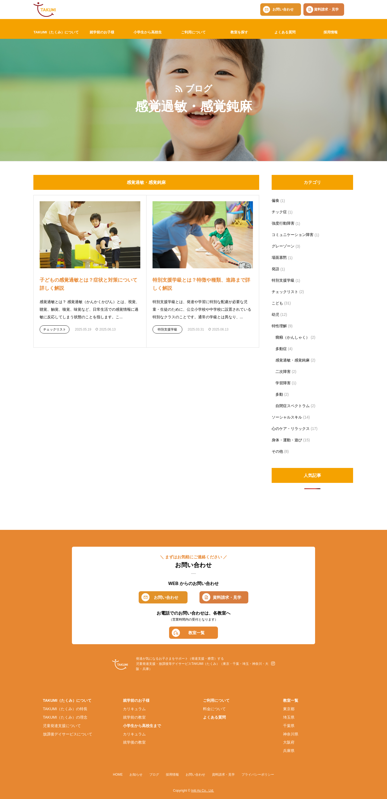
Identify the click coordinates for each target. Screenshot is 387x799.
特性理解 (279, 326)
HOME (118, 774)
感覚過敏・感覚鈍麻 (292, 360)
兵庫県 (288, 750)
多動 (279, 394)
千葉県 (288, 725)
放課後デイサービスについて (67, 734)
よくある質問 (285, 32)
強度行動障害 (283, 223)
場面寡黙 (279, 257)
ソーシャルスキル (287, 417)
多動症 (281, 349)
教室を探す (239, 32)
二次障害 (283, 371)
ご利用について (193, 32)
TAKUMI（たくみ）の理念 (65, 717)
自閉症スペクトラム (292, 406)
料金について (214, 709)
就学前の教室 (134, 717)
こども (277, 303)
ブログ (154, 774)
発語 (275, 269)
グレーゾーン (283, 246)
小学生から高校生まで (142, 725)
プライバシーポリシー (258, 774)
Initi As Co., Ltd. (202, 790)
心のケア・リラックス (291, 428)
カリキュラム (134, 709)
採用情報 (330, 32)
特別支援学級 (167, 329)
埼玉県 (288, 717)
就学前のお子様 (102, 32)
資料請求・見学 (326, 9)
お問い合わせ (283, 9)
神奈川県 (290, 734)
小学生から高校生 (148, 32)
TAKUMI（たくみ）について (56, 32)
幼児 (275, 314)
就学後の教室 (134, 742)
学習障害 (283, 383)
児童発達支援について (62, 725)
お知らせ (135, 774)
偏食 (275, 200)
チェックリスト (54, 329)
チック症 (279, 212)
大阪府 (288, 742)
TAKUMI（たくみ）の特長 (65, 709)
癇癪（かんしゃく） (292, 337)
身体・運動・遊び (287, 440)
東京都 (288, 709)
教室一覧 (196, 632)
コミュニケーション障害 (292, 234)
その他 (277, 451)
